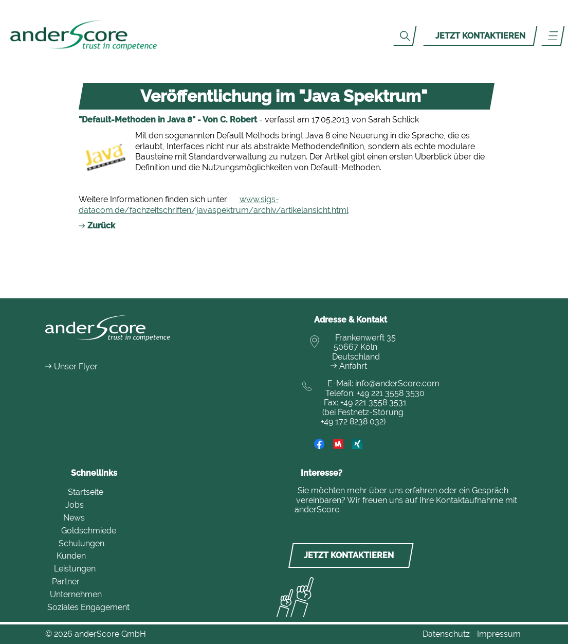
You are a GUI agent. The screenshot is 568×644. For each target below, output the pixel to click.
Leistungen (75, 569)
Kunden (71, 556)
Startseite (85, 492)
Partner (66, 581)
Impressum (499, 634)
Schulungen (81, 543)
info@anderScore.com (397, 383)
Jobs (74, 505)
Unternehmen (76, 594)
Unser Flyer (76, 366)
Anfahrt (353, 366)
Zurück (101, 225)
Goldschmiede (88, 530)
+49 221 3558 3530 (391, 393)
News (74, 518)
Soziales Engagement (88, 607)
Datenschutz (446, 634)
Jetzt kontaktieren (480, 36)
